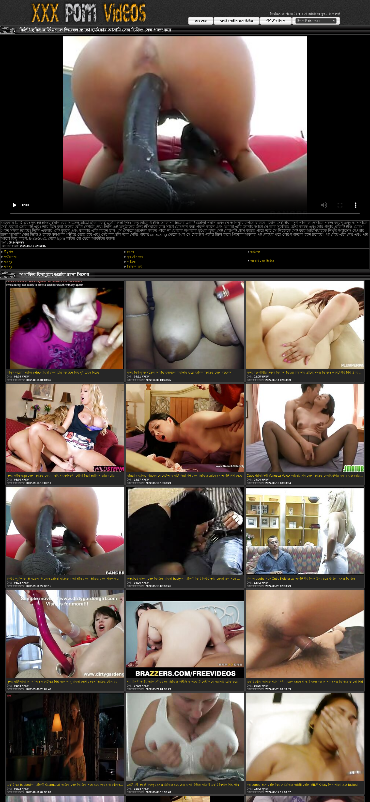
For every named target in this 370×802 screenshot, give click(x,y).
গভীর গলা (10, 256)
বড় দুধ (8, 261)
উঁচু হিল (8, 252)
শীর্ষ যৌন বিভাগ (275, 21)
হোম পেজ (201, 21)
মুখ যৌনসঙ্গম (135, 256)
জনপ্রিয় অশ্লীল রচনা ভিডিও (236, 21)
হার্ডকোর (255, 252)
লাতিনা (131, 261)
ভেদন (130, 252)
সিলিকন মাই (134, 266)
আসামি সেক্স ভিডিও (262, 260)
